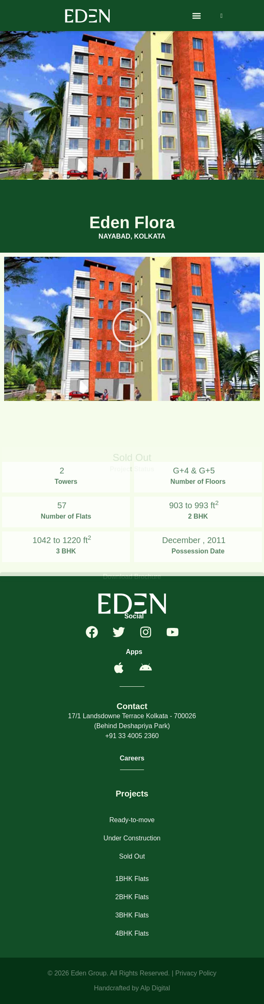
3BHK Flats (132, 915)
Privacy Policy (195, 973)
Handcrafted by (117, 988)
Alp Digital (155, 988)
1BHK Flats (132, 878)
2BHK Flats (132, 896)
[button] (197, 15)
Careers (132, 758)
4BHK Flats (132, 933)
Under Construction (132, 838)
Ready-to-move (131, 819)
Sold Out (132, 856)
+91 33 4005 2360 (131, 735)
